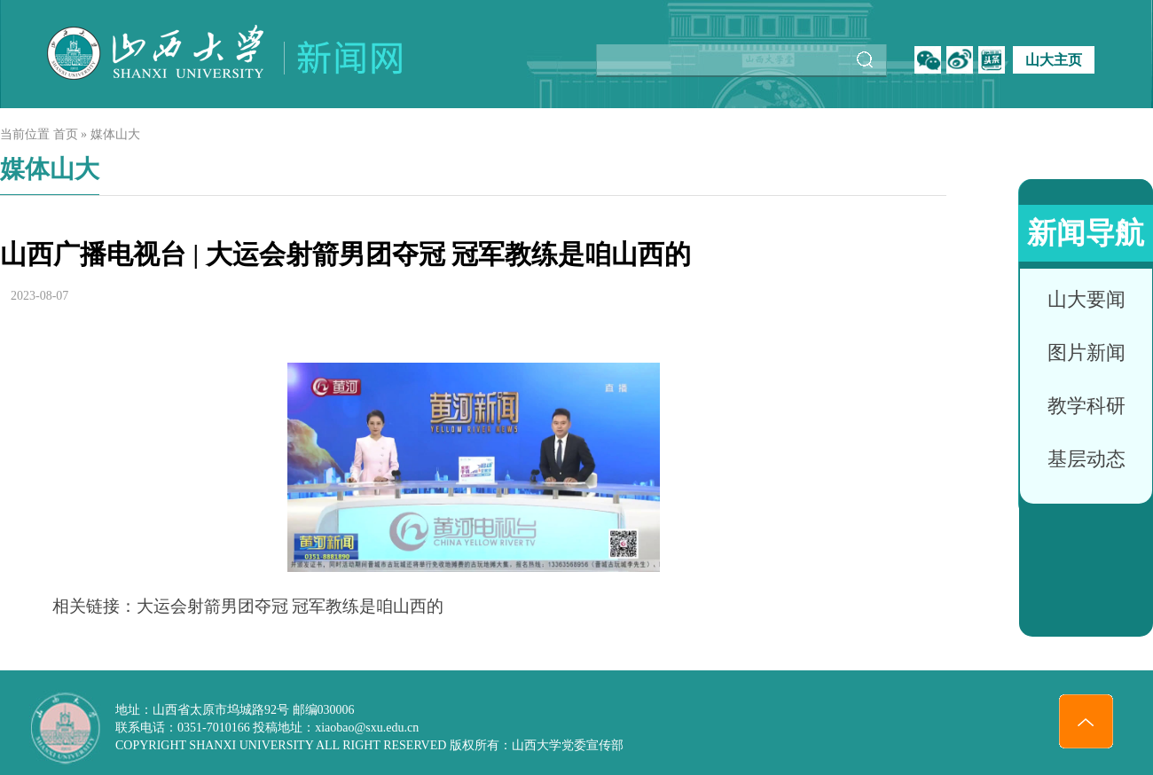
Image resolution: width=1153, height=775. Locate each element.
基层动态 (1086, 459)
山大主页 (1053, 59)
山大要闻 (1086, 299)
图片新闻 (1086, 352)
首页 (65, 134)
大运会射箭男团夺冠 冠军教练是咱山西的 (290, 606)
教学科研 (1086, 406)
